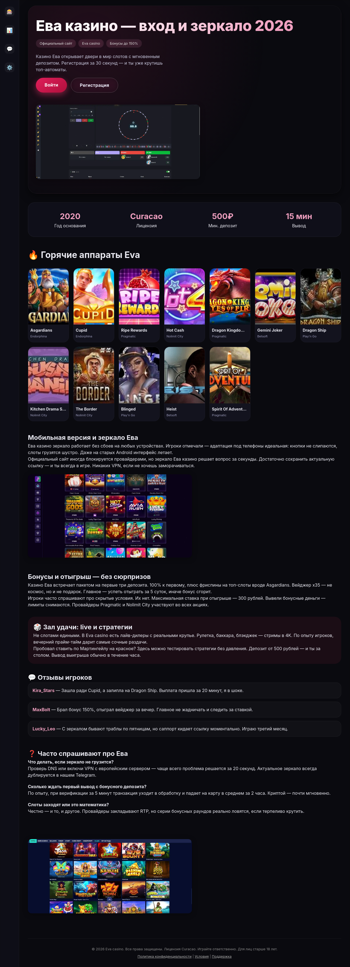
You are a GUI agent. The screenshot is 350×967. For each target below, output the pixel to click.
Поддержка (222, 956)
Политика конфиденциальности (165, 956)
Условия (202, 956)
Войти (51, 85)
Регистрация (94, 85)
